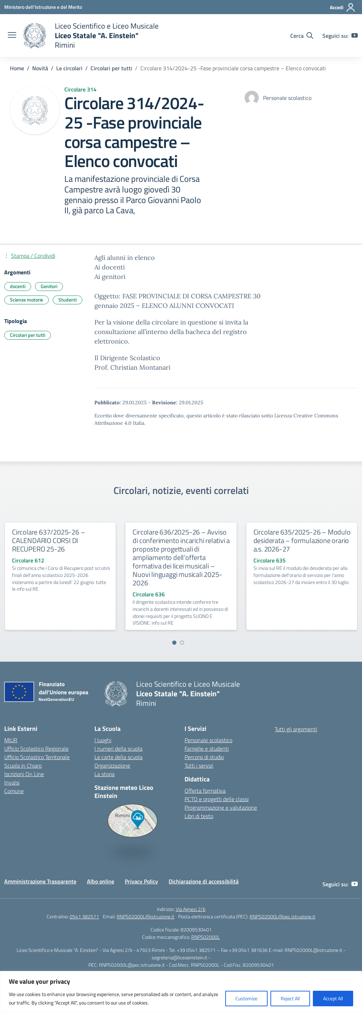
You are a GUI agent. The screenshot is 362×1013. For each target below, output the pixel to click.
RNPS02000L (205, 937)
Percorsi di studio (204, 757)
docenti (17, 286)
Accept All (333, 998)
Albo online (100, 881)
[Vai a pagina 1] (174, 642)
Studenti (67, 299)
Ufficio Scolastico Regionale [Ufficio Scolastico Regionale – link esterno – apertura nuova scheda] (36, 748)
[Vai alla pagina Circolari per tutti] (111, 68)
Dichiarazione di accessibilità (204, 881)
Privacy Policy (141, 881)
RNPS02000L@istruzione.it (145, 916)
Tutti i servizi (199, 765)
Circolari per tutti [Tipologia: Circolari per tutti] (27, 335)
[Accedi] (343, 7)
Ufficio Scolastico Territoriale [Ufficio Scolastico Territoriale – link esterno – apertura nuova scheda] (37, 757)
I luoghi (102, 740)
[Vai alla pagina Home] (17, 68)
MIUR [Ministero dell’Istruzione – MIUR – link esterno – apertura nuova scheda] (10, 740)
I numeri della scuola (118, 748)
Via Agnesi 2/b (190, 909)
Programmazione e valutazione (221, 807)
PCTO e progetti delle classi (217, 799)
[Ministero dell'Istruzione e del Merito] (43, 7)
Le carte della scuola (118, 757)
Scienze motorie (26, 299)
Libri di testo (199, 816)
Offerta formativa (205, 790)
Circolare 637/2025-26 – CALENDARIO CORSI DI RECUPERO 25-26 (48, 540)
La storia (104, 774)
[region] (181, 992)
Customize (246, 998)
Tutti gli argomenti (296, 729)
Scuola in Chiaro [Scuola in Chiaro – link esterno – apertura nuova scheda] (23, 765)
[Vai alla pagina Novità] (40, 68)
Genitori (49, 286)
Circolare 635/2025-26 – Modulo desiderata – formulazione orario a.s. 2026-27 (302, 540)
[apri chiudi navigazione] (12, 35)
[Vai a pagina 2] (182, 642)
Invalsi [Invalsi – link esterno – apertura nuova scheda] (11, 782)
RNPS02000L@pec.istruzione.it (282, 916)
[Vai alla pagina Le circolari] (69, 68)
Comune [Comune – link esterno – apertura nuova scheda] (14, 791)
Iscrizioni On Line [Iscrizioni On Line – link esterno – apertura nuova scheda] (24, 774)
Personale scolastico (208, 740)
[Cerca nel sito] (301, 35)
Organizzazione (112, 765)
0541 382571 (84, 916)
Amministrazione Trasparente (40, 881)
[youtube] (354, 35)
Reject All (290, 998)
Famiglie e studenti (207, 748)
